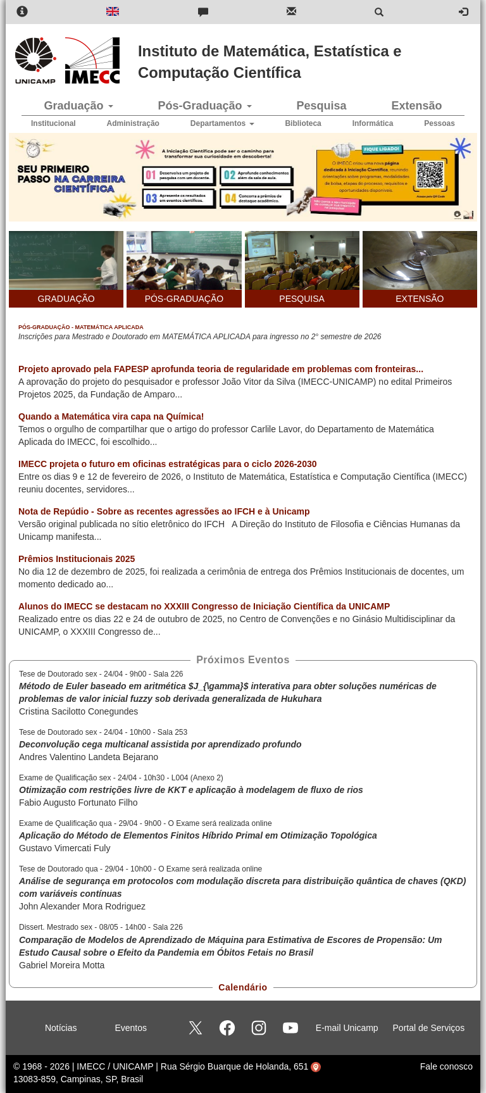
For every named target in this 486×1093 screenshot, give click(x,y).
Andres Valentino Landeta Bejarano (88, 757)
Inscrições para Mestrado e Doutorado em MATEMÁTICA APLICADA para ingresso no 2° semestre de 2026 (200, 336)
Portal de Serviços (429, 1028)
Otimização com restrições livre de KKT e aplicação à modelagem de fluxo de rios (191, 790)
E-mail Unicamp (347, 1028)
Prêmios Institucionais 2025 (76, 559)
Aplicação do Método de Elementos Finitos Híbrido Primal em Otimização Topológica (198, 835)
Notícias (61, 1028)
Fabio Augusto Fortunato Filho (78, 802)
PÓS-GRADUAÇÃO (184, 299)
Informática (373, 123)
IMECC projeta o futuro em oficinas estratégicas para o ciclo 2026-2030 (167, 464)
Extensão (416, 105)
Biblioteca (303, 123)
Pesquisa (321, 105)
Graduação (78, 105)
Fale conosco (446, 1066)
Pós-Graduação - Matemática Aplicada (81, 327)
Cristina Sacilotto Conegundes (78, 711)
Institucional (53, 123)
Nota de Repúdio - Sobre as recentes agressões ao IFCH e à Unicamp (164, 511)
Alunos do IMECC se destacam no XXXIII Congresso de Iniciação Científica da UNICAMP (204, 606)
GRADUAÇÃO (66, 299)
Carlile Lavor (275, 429)
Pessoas (439, 123)
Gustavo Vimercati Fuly (64, 848)
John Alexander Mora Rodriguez (82, 906)
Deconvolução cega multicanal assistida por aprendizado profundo (160, 744)
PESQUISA (302, 299)
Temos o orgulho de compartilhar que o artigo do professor (134, 429)
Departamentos (222, 123)
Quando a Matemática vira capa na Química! (111, 416)
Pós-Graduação (204, 105)
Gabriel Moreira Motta (61, 965)
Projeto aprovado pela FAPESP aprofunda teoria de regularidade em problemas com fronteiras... (220, 369)
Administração (133, 123)
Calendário (242, 987)
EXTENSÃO (420, 299)
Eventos (131, 1028)
